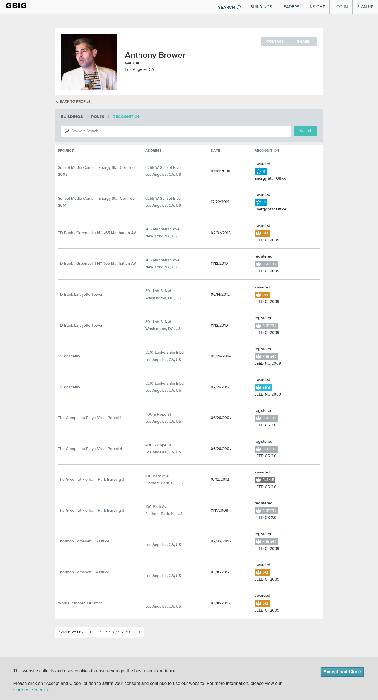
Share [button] (303, 42)
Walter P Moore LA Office (80, 603)
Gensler (132, 63)
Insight (317, 7)
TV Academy (69, 356)
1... (102, 632)
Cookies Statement (32, 689)
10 (128, 632)
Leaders (290, 7)
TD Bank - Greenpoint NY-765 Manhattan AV (97, 233)
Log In (341, 7)
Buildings (261, 7)
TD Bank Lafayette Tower (80, 295)
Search (305, 131)
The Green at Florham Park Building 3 (91, 480)
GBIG (16, 6)
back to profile (73, 102)
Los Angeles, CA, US (163, 545)
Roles (97, 117)
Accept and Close (342, 671)
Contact (275, 42)
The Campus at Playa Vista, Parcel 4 (90, 449)
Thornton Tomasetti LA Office (83, 541)
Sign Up (365, 7)
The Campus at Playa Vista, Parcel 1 (89, 418)
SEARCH (229, 8)
